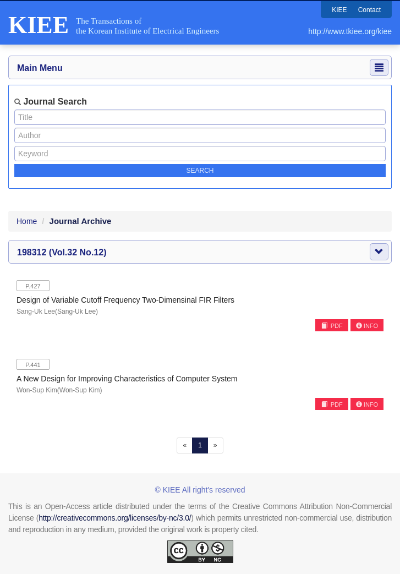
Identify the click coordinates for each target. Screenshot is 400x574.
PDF (332, 325)
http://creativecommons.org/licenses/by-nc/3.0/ (115, 517)
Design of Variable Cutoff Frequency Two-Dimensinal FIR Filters (125, 300)
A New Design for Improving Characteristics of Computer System (127, 378)
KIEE (339, 10)
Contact (369, 10)
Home (27, 221)
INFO (367, 325)
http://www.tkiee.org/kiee (350, 31)
